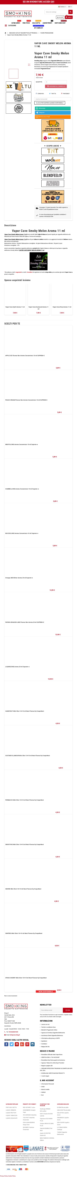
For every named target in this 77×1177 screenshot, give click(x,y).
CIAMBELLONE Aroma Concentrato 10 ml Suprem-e (22, 489)
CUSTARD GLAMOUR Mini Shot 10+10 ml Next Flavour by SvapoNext (27, 755)
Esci (42, 1095)
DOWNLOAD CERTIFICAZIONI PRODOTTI (53, 1073)
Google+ (22, 1044)
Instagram (33, 1044)
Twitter (12, 1044)
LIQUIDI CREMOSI (11, 1110)
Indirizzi (43, 1092)
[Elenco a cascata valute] (70, 6)
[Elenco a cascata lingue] (62, 6)
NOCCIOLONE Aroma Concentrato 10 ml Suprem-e (21, 533)
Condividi (40, 93)
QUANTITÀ (39, 82)
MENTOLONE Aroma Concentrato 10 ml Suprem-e (21, 444)
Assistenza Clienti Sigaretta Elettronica (52, 1035)
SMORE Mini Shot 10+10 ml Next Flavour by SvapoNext (23, 889)
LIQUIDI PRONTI (48, 22)
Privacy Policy (4, 1176)
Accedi (60, 17)
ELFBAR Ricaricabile (62, 1107)
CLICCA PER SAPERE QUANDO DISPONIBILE (49, 103)
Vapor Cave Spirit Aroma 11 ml (15, 307)
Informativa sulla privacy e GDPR (50, 1038)
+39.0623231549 (13, 1032)
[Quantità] (56, 82)
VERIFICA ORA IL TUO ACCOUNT (50, 1057)
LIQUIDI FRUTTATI (11, 1113)
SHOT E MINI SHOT (60, 22)
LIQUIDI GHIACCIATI (11, 1118)
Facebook (6, 1044)
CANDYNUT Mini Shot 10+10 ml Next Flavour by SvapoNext (24, 711)
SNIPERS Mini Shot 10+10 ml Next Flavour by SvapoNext (23, 933)
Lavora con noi (45, 1024)
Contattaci (44, 1044)
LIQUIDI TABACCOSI (11, 1115)
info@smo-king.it (15, 1035)
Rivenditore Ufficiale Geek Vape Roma (51, 1054)
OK (68, 1010)
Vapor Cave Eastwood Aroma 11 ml (38, 308)
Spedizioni (44, 1041)
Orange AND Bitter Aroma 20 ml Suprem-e (19, 578)
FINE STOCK (26, 22)
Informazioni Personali (47, 1084)
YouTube (17, 1044)
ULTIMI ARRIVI (16, 22)
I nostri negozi (45, 1076)
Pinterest (65, 93)
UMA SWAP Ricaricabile (63, 1110)
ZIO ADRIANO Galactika (29, 1115)
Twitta (52, 93)
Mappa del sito (45, 1046)
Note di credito (45, 1089)
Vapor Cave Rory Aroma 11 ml (62, 307)
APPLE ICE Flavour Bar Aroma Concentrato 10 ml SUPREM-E (25, 355)
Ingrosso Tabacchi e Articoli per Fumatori (52, 1063)
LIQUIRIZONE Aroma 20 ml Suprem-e (17, 666)
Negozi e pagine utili (46, 1065)
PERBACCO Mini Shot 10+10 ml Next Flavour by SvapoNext (24, 800)
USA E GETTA (36, 22)
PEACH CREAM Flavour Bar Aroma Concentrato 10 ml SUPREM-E (26, 400)
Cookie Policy (12, 1176)
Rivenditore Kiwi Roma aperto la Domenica (53, 1060)
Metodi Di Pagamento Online (49, 1030)
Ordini (43, 1086)
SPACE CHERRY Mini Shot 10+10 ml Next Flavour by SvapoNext (26, 978)
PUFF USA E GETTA (11, 1107)
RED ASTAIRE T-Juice (29, 1107)
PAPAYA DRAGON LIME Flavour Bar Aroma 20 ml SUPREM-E (24, 622)
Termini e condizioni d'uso (48, 1027)
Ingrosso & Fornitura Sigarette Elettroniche (53, 1032)
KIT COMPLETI (38, 27)
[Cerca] (58, 12)
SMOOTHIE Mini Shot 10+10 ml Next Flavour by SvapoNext (24, 844)
